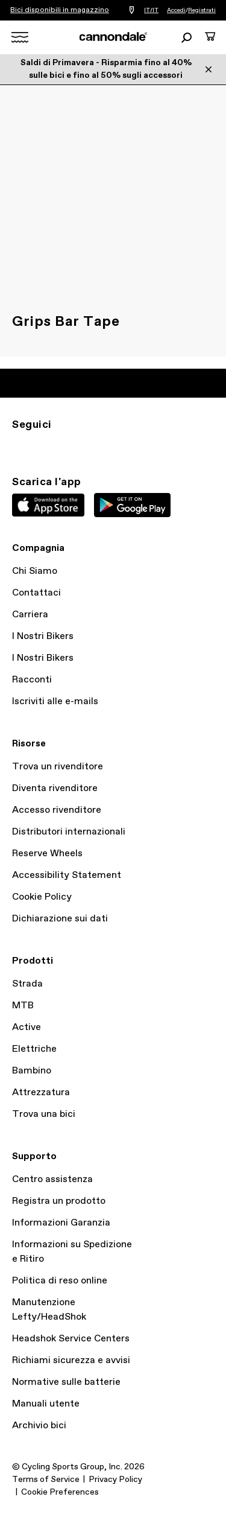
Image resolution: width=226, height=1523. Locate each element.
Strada (27, 984)
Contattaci (36, 593)
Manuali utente (46, 1403)
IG (19, 446)
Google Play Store (132, 505)
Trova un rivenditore (57, 766)
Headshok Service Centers (71, 1338)
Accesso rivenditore (56, 810)
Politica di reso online (59, 1280)
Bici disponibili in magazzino (59, 10)
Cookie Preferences (60, 1492)
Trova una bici (43, 1114)
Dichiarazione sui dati (60, 918)
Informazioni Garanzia (61, 1222)
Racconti (32, 679)
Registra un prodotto (58, 1201)
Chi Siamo (34, 571)
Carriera (30, 614)
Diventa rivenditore (55, 788)
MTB (23, 1005)
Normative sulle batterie (66, 1382)
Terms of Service (46, 1479)
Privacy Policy (115, 1479)
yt (99, 446)
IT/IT (151, 10)
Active (26, 1027)
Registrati (202, 10)
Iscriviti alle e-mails (55, 701)
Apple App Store (48, 505)
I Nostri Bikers (43, 636)
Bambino (31, 1070)
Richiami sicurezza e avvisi (71, 1360)
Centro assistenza (52, 1179)
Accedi (176, 10)
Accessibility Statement (66, 875)
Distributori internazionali (68, 831)
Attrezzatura (41, 1092)
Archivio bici (39, 1425)
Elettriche (34, 1049)
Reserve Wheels (47, 853)
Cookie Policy (42, 897)
